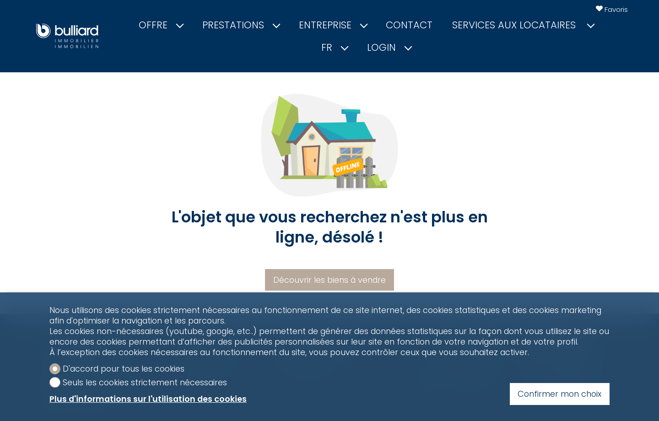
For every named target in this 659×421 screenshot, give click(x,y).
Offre (161, 25)
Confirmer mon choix (559, 393)
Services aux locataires (523, 25)
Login (389, 47)
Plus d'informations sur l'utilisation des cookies (148, 399)
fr (334, 47)
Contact (409, 25)
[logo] (67, 35)
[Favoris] (612, 9)
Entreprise (333, 25)
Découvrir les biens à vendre (329, 280)
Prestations (240, 25)
